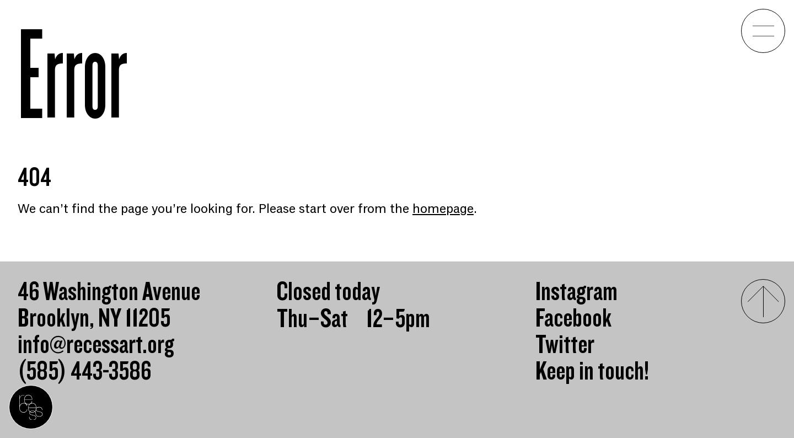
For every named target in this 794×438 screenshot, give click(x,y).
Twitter (564, 345)
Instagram (576, 292)
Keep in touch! (592, 372)
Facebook (573, 319)
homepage (443, 209)
